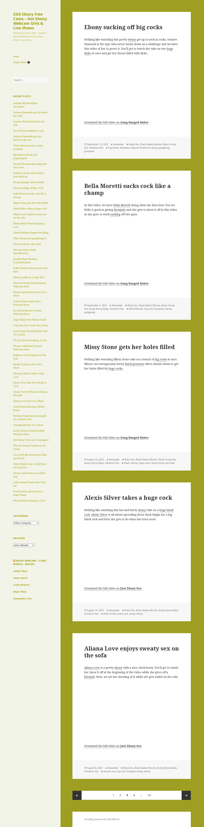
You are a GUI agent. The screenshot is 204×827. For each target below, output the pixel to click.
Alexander (118, 144)
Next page (186, 795)
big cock (148, 308)
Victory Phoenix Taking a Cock (30, 340)
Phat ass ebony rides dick (27, 244)
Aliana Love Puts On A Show (28, 401)
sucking (115, 214)
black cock (122, 613)
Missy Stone (157, 463)
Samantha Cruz (22, 598)
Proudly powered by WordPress (101, 819)
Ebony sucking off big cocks (28, 188)
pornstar (170, 463)
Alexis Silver (99, 514)
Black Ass (134, 144)
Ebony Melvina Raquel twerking (31, 232)
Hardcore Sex (96, 147)
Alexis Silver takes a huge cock (30, 208)
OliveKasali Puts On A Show (28, 425)
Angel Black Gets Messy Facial (29, 319)
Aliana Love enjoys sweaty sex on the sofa (131, 651)
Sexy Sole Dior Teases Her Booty (30, 325)
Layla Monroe (21, 584)
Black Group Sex (167, 459)
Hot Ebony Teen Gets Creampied (31, 439)
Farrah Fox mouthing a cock (28, 130)
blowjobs (125, 147)
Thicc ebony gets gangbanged (29, 238)
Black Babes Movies (151, 144)
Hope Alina (19, 591)
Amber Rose (20, 571)
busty (132, 613)
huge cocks (115, 368)
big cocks (161, 359)
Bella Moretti (121, 205)
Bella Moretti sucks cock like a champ (127, 189)
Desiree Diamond (140, 147)
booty (139, 771)
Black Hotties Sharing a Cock (29, 500)
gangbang (164, 147)
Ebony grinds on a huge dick (28, 277)
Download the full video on (116, 122)
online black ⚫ (21, 62)
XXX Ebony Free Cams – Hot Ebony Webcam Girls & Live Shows (30, 20)
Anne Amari (20, 577)
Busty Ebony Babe (99, 308)
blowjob (89, 677)
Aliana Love (92, 668)
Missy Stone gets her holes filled (30, 202)
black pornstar (134, 364)
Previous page (77, 795)
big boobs (113, 147)
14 (150, 794)
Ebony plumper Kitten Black (28, 182)
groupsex (89, 151)
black (127, 463)
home (16, 56)
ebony (132, 39)
